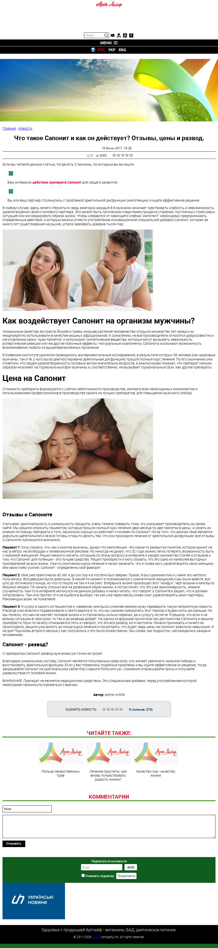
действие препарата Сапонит (57, 177)
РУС (101, 49)
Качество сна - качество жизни (155, 788)
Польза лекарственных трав (60, 788)
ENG (122, 49)
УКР (112, 49)
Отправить (14, 872)
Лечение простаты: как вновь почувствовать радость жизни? (108, 790)
